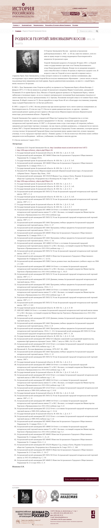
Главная (18, 31)
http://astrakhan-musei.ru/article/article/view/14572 (68, 148)
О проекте (16, 25)
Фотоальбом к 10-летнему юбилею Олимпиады (58, 25)
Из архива (75, 25)
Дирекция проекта (38, 25)
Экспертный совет (27, 25)
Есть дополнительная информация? (81, 479)
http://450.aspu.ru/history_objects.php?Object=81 (35, 150)
